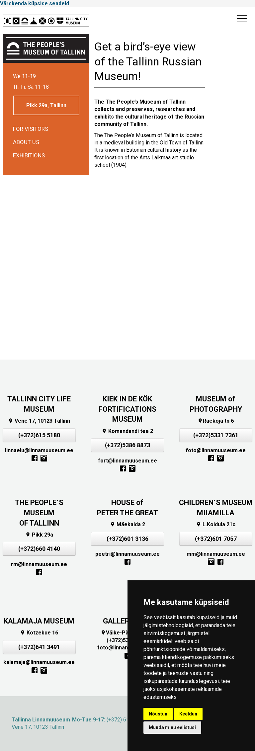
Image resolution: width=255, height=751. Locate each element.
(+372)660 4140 (39, 548)
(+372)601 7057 (216, 539)
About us (26, 142)
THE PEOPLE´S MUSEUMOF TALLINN (39, 512)
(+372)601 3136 (127, 539)
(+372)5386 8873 (127, 445)
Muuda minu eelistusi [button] (172, 727)
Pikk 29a (39, 535)
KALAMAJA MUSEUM (39, 621)
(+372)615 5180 (39, 435)
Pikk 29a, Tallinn (46, 105)
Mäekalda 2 (127, 524)
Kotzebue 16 (39, 632)
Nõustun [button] (158, 713)
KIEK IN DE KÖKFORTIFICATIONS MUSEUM (127, 409)
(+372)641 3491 (39, 647)
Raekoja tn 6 (216, 421)
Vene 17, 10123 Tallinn (39, 421)
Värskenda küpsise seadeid (34, 3)
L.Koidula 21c (215, 524)
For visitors (30, 128)
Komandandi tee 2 (127, 431)
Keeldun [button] (188, 713)
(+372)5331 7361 (215, 435)
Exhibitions (29, 155)
